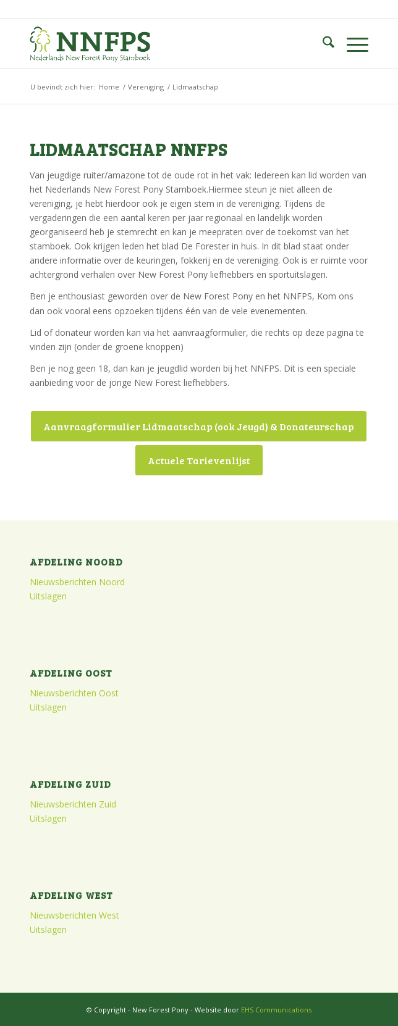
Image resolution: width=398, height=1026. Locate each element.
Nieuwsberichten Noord (77, 582)
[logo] (165, 44)
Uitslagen (48, 596)
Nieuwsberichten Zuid (73, 804)
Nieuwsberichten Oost (74, 693)
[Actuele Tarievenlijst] (199, 460)
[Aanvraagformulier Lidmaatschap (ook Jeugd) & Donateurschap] (198, 426)
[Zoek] (322, 44)
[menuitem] (322, 44)
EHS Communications (276, 1009)
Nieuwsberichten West (74, 915)
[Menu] (351, 44)
